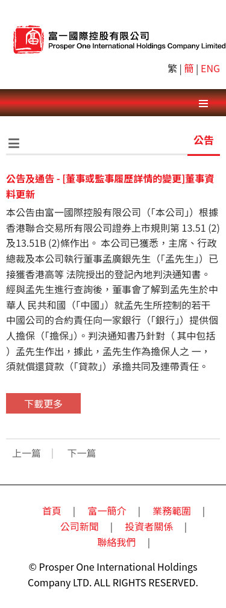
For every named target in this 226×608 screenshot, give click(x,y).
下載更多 (43, 403)
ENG (210, 68)
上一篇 (26, 452)
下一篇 (81, 452)
